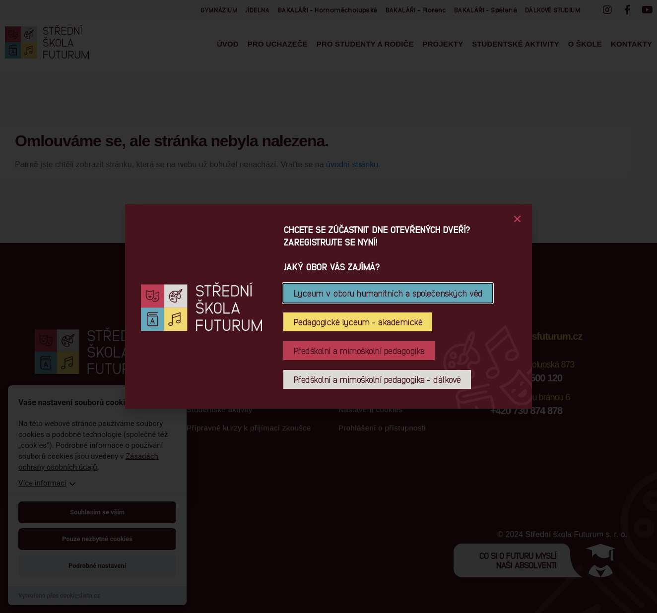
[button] (517, 219)
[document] (328, 306)
